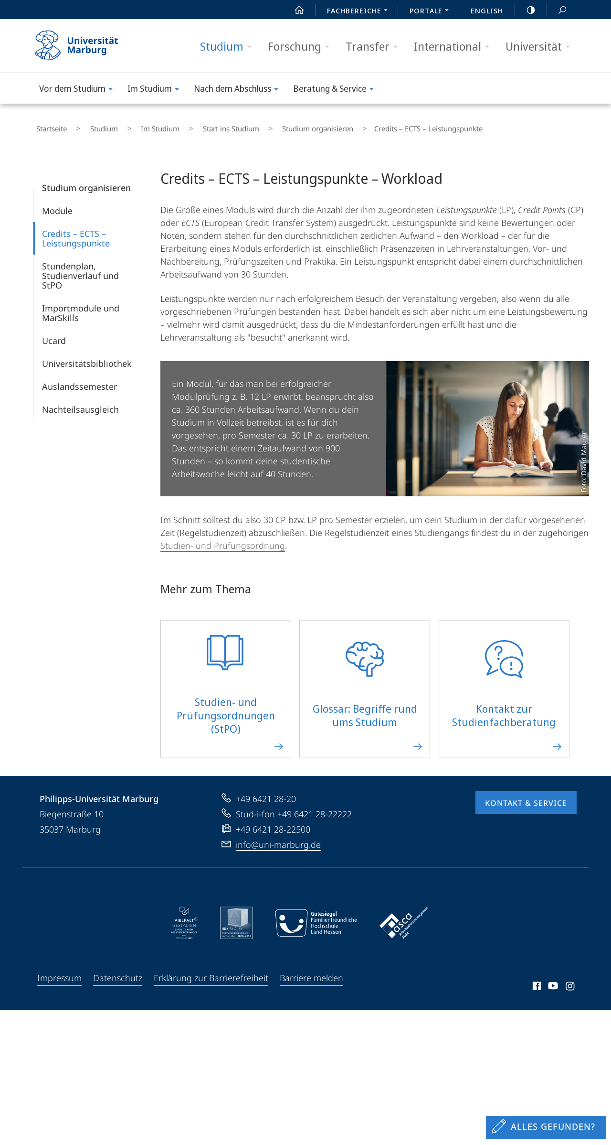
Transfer (375, 46)
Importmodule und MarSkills (80, 307)
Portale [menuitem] (432, 11)
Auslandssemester (79, 380)
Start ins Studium (196, 126)
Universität (541, 46)
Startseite (48, 126)
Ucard (54, 335)
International (454, 46)
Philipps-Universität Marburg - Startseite (84, 45)
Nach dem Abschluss (239, 90)
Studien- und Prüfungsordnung (222, 540)
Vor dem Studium (79, 90)
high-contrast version (525, 10)
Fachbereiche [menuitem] (360, 11)
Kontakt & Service (526, 797)
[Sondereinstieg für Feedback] (545, 1127)
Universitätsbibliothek (87, 358)
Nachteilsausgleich (80, 403)
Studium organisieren (271, 126)
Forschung (302, 46)
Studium (229, 46)
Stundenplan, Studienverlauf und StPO (80, 270)
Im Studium (156, 90)
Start (294, 10)
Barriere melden (311, 972)
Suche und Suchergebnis (557, 10)
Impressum (59, 972)
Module (57, 205)
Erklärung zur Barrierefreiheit (211, 972)
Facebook (536, 981)
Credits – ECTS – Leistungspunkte (76, 232)
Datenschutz (117, 972)
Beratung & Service (336, 90)
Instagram (571, 981)
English (487, 10)
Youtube (552, 981)
